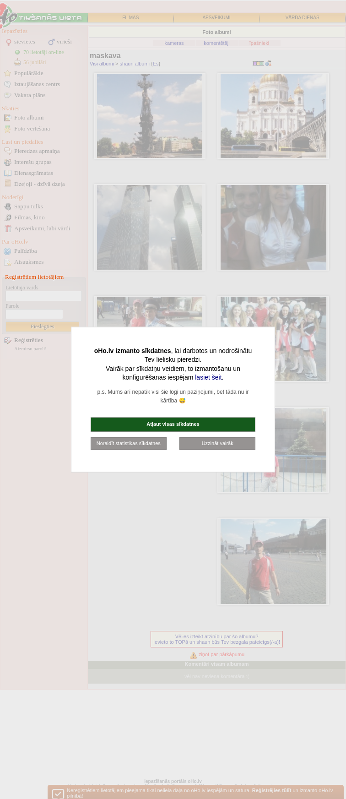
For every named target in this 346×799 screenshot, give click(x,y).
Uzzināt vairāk (217, 443)
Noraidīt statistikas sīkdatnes (129, 443)
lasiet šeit (208, 377)
